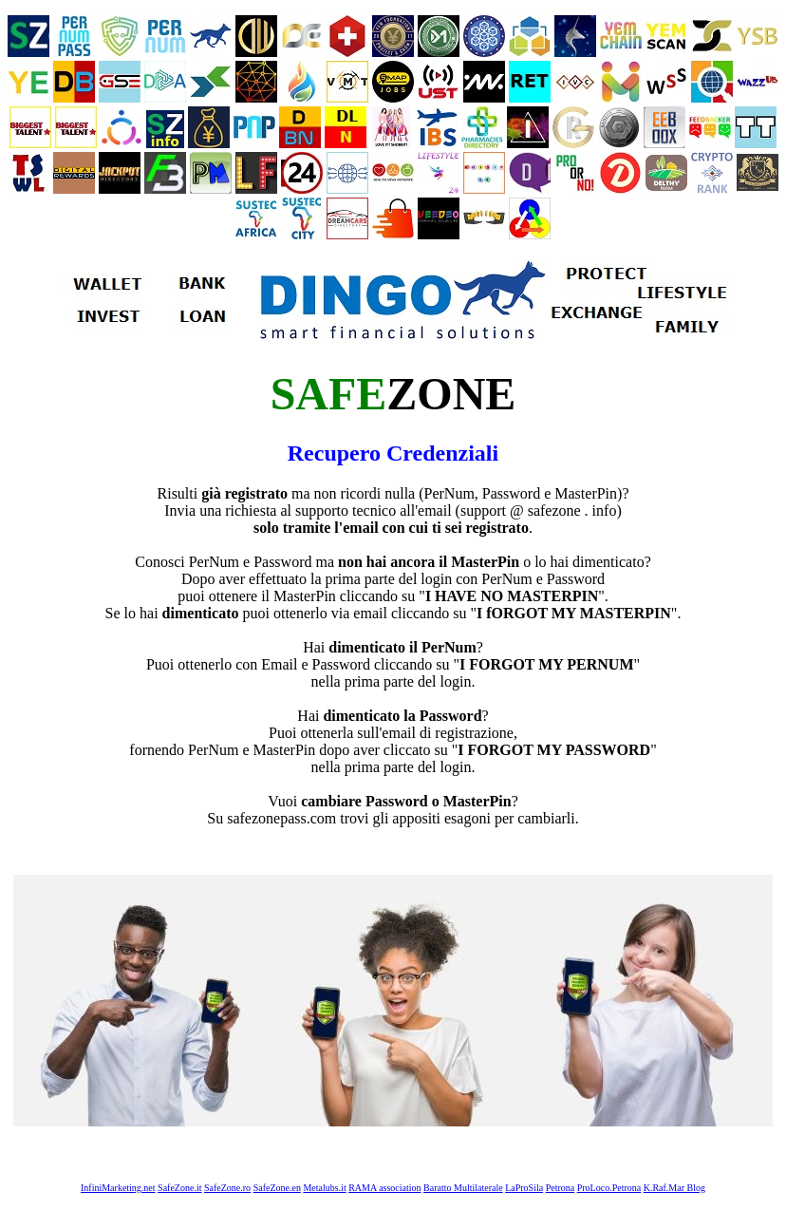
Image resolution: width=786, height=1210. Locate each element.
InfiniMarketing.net (118, 1187)
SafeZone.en (277, 1187)
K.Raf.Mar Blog (674, 1187)
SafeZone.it (179, 1187)
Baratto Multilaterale (463, 1187)
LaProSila (524, 1187)
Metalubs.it (324, 1187)
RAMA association (384, 1187)
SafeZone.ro (227, 1187)
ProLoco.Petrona (609, 1187)
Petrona (560, 1187)
